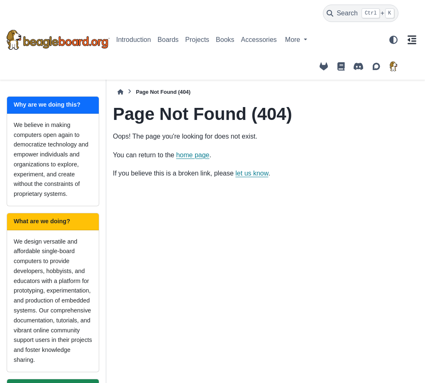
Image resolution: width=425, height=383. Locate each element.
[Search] (360, 13)
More (293, 39)
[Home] (120, 92)
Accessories (259, 39)
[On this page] (411, 40)
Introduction (133, 39)
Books (225, 39)
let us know (251, 173)
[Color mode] (393, 40)
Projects (197, 39)
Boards (168, 39)
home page (192, 155)
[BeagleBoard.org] (393, 66)
